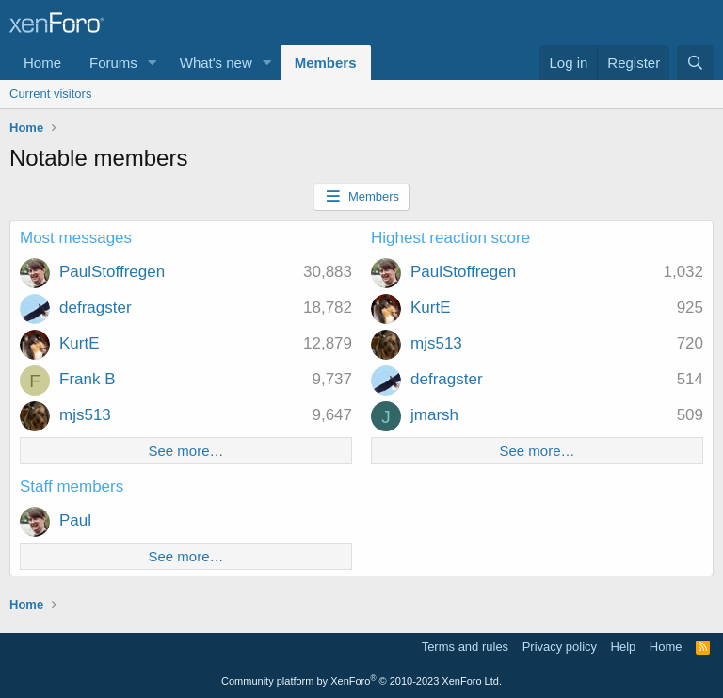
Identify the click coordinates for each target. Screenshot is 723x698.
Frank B (87, 379)
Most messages (76, 238)
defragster (95, 308)
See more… (185, 451)
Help (623, 647)
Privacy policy (559, 647)
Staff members (71, 486)
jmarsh (434, 415)
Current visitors (50, 94)
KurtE (79, 343)
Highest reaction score (450, 238)
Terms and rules (465, 647)
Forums (113, 63)
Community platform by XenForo (361, 681)
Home (42, 63)
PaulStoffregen (112, 272)
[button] (152, 62)
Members (326, 63)
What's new (216, 63)
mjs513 (85, 415)
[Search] (695, 62)
